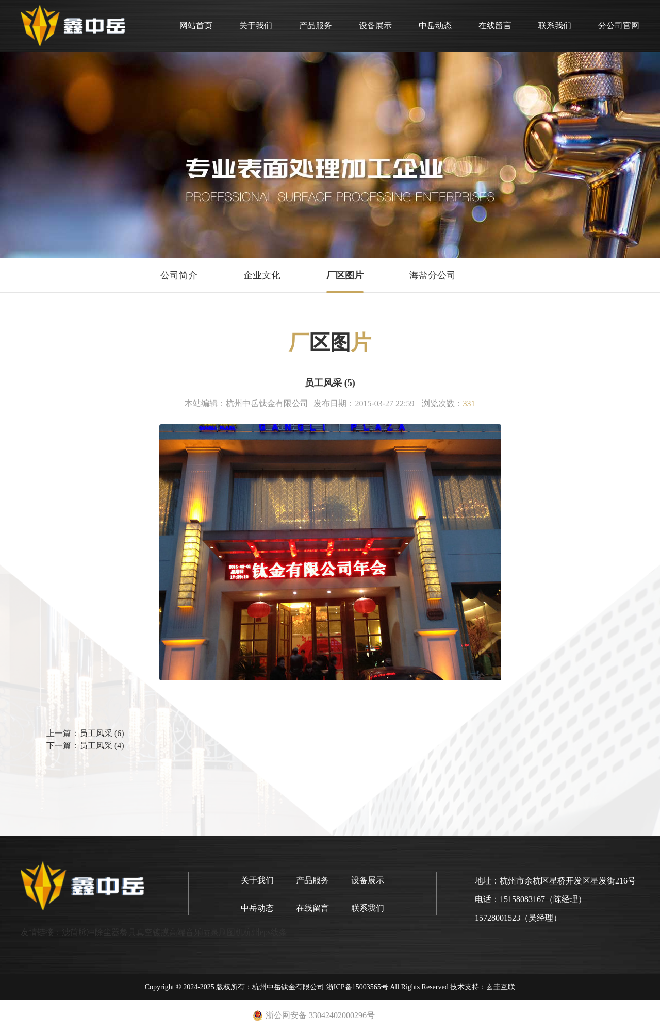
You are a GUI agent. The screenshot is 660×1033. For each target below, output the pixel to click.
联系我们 (554, 25)
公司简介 (178, 275)
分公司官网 (618, 25)
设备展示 (375, 25)
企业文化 (261, 275)
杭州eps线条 (265, 932)
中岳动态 (435, 25)
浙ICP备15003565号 (357, 987)
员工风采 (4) (101, 745)
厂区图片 (345, 275)
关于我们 (255, 25)
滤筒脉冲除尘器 (91, 932)
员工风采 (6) (101, 733)
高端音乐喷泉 (194, 932)
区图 (330, 342)
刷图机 (231, 932)
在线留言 (495, 25)
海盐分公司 (432, 275)
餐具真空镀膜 (144, 932)
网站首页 (195, 25)
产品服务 (315, 25)
